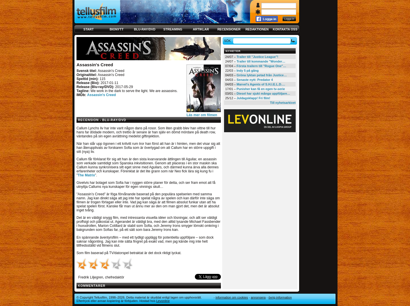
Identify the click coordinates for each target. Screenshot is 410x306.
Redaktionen (257, 29)
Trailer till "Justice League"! (257, 57)
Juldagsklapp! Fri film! (253, 98)
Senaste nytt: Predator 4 (255, 79)
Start (88, 29)
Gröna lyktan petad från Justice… (262, 75)
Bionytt (116, 29)
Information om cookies (231, 297)
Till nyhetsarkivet (283, 102)
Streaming (172, 29)
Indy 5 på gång (248, 70)
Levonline (163, 301)
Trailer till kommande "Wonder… (261, 61)
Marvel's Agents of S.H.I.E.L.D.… (261, 84)
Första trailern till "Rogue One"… (261, 66)
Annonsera (258, 297)
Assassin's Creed (101, 95)
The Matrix (86, 175)
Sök (228, 40)
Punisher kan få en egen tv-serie (261, 89)
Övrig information (280, 297)
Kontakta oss (285, 29)
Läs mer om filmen (202, 115)
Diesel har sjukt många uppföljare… (263, 93)
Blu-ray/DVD (145, 29)
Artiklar (201, 29)
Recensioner (229, 29)
